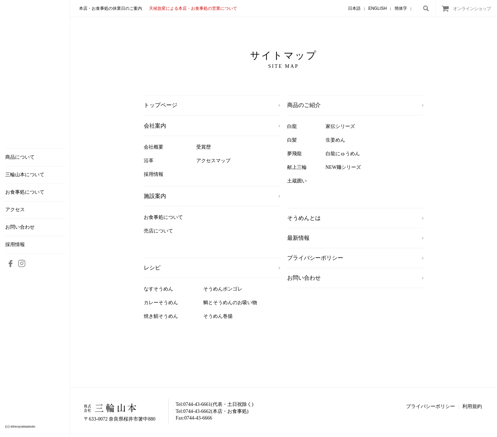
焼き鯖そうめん (161, 316)
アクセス (15, 209)
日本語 (354, 8)
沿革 (149, 160)
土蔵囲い (297, 181)
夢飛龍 (294, 153)
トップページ (160, 105)
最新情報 (298, 238)
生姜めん (335, 140)
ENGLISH (377, 8)
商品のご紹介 (304, 105)
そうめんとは (304, 218)
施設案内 (155, 196)
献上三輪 (297, 167)
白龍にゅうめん (343, 153)
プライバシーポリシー (315, 258)
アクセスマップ (213, 160)
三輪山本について (24, 174)
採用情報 (15, 244)
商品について (20, 157)
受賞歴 (203, 147)
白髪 (292, 140)
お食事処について (24, 192)
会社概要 (153, 147)
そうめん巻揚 (218, 316)
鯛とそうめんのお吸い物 (230, 302)
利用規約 (472, 406)
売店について (158, 231)
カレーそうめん (161, 302)
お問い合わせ (20, 227)
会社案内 (155, 126)
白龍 (292, 126)
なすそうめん (158, 289)
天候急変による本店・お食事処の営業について (193, 8)
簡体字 (401, 8)
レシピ (152, 268)
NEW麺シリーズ (343, 167)
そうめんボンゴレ (222, 289)
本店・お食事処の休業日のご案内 (110, 8)
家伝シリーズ (340, 126)
